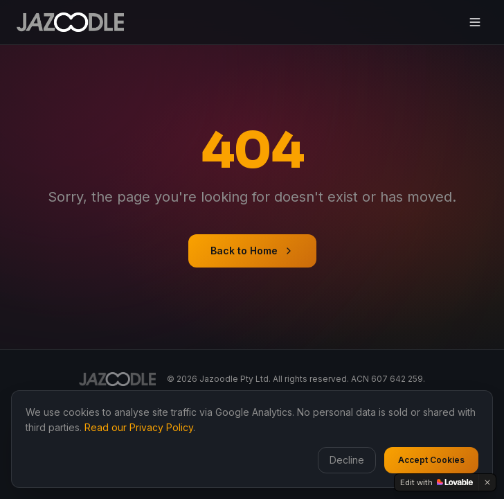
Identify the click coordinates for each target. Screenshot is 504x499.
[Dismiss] (487, 482)
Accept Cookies (431, 460)
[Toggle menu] (474, 22)
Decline (347, 460)
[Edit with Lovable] (436, 482)
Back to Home (252, 250)
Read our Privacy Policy (138, 427)
